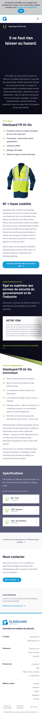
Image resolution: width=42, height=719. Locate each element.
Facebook (35, 687)
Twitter (36, 691)
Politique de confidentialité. (27, 7)
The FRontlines (34, 676)
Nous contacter (12, 580)
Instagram (35, 695)
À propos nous (34, 648)
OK (21, 11)
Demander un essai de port (14, 606)
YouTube (36, 699)
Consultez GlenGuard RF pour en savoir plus (21, 265)
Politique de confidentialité (7, 707)
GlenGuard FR (34, 637)
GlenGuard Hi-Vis (33, 641)
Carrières (36, 656)
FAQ (37, 668)
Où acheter (35, 664)
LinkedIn (36, 684)
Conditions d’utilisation (20, 707)
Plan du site (34, 707)
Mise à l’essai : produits (31, 672)
